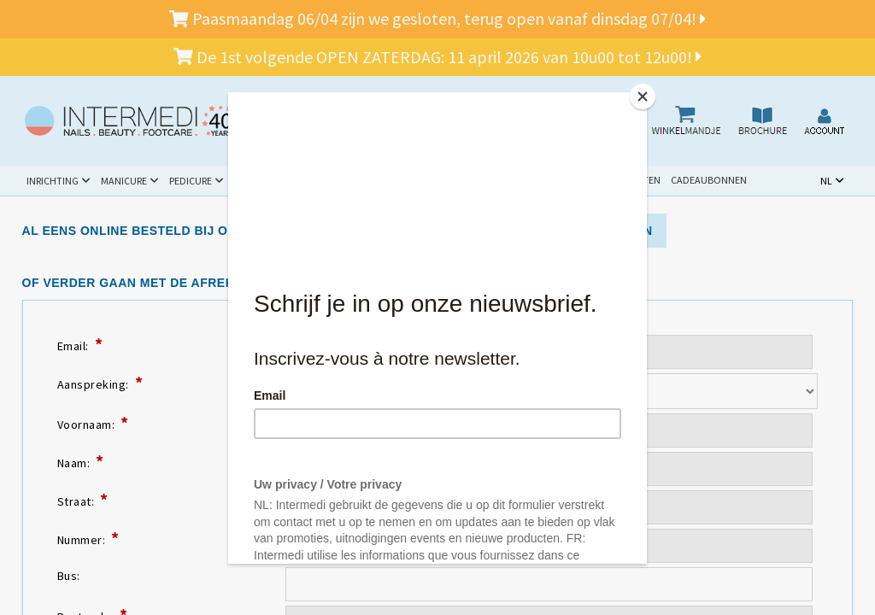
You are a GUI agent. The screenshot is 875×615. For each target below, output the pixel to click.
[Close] (642, 96)
